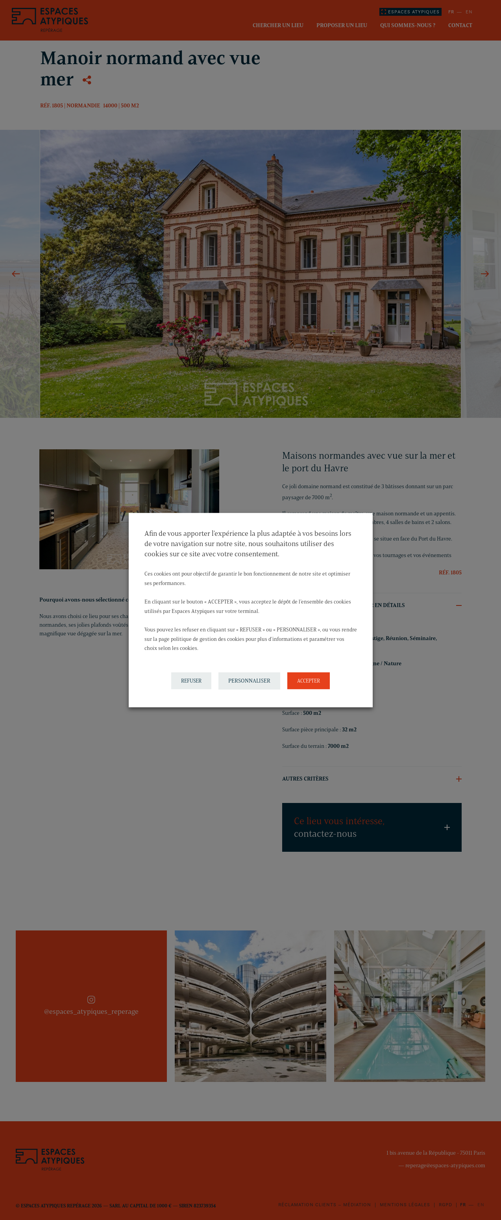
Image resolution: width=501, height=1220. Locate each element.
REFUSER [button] (191, 680)
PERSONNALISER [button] (249, 680)
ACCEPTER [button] (308, 680)
